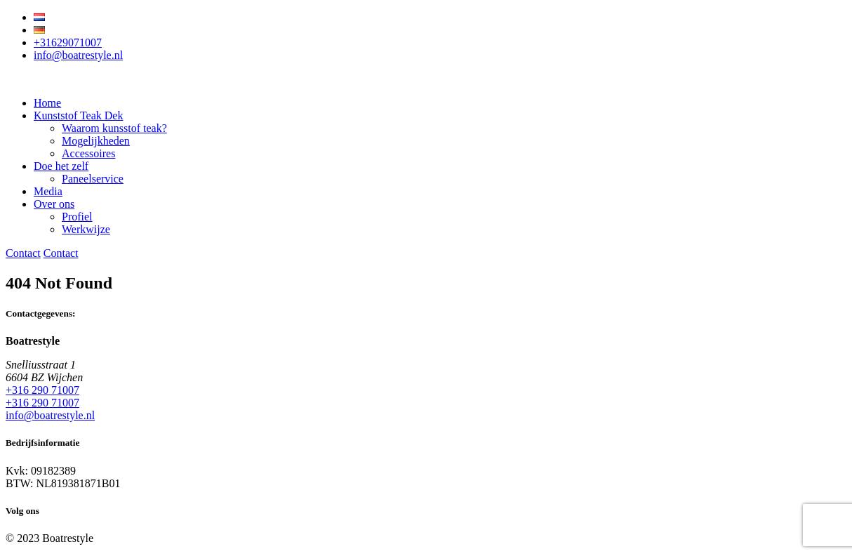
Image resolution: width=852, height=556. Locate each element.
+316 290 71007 (42, 390)
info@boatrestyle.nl (78, 55)
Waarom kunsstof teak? (114, 128)
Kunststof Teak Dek (78, 115)
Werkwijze (86, 229)
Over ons (54, 204)
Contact (23, 253)
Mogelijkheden (96, 141)
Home (47, 103)
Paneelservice (93, 179)
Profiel (77, 217)
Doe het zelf (61, 166)
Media (48, 191)
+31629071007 (68, 42)
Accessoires (88, 153)
